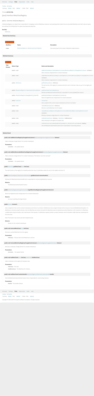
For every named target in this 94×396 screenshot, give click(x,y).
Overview (4, 2)
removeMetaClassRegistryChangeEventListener (54, 110)
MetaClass (7, 31)
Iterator (18, 100)
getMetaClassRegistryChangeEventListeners (53, 95)
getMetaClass (45, 82)
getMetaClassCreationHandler (49, 90)
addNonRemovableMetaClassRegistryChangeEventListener (57, 75)
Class (50, 82)
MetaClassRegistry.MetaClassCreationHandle (29, 48)
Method (18, 8)
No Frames (9, 6)
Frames (4, 6)
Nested (9, 8)
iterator (44, 100)
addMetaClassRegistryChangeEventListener (53, 70)
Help (32, 2)
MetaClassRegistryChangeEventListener (75, 70)
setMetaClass (45, 118)
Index (28, 2)
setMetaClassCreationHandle (49, 123)
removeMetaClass (46, 105)
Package (11, 2)
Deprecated (22, 2)
